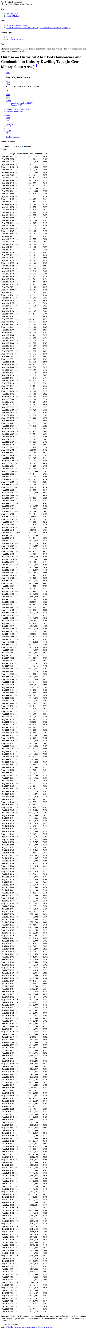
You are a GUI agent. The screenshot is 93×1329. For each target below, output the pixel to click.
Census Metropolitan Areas (16, 25)
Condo (8, 128)
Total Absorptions (13, 137)
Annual (6, 147)
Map (7, 120)
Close (8, 82)
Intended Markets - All (14, 111)
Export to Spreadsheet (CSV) (22, 103)
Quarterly (16, 147)
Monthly (26, 147)
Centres (9, 37)
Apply (4, 149)
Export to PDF (16, 105)
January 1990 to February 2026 (18, 109)
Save (8, 73)
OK (7, 91)
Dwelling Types (12, 14)
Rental (8, 126)
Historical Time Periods (15, 39)
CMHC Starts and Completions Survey (31, 1327)
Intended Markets (12, 16)
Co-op (8, 131)
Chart (8, 118)
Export (8, 101)
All (7, 133)
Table (8, 115)
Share (8, 95)
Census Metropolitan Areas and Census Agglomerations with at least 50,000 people (38, 28)
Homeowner (10, 124)
